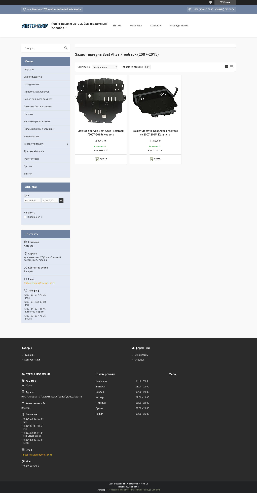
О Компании (141, 355)
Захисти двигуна (33, 76)
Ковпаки (28, 114)
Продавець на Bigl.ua (128, 487)
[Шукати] (66, 48)
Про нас (28, 166)
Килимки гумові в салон (37, 121)
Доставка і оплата (34, 151)
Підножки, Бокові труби (37, 91)
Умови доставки (178, 25)
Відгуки (117, 25)
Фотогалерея (31, 158)
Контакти (155, 25)
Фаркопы (29, 355)
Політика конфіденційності (147, 490)
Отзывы (139, 359)
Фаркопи (29, 69)
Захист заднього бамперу (38, 99)
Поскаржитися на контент (120, 490)
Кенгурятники (31, 84)
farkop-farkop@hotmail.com (39, 283)
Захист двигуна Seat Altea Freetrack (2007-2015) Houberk (101, 132)
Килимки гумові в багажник (39, 129)
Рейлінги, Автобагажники (38, 106)
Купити (103, 158)
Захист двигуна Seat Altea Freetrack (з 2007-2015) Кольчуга (155, 132)
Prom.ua (144, 484)
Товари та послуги (34, 144)
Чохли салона (31, 136)
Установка (136, 25)
